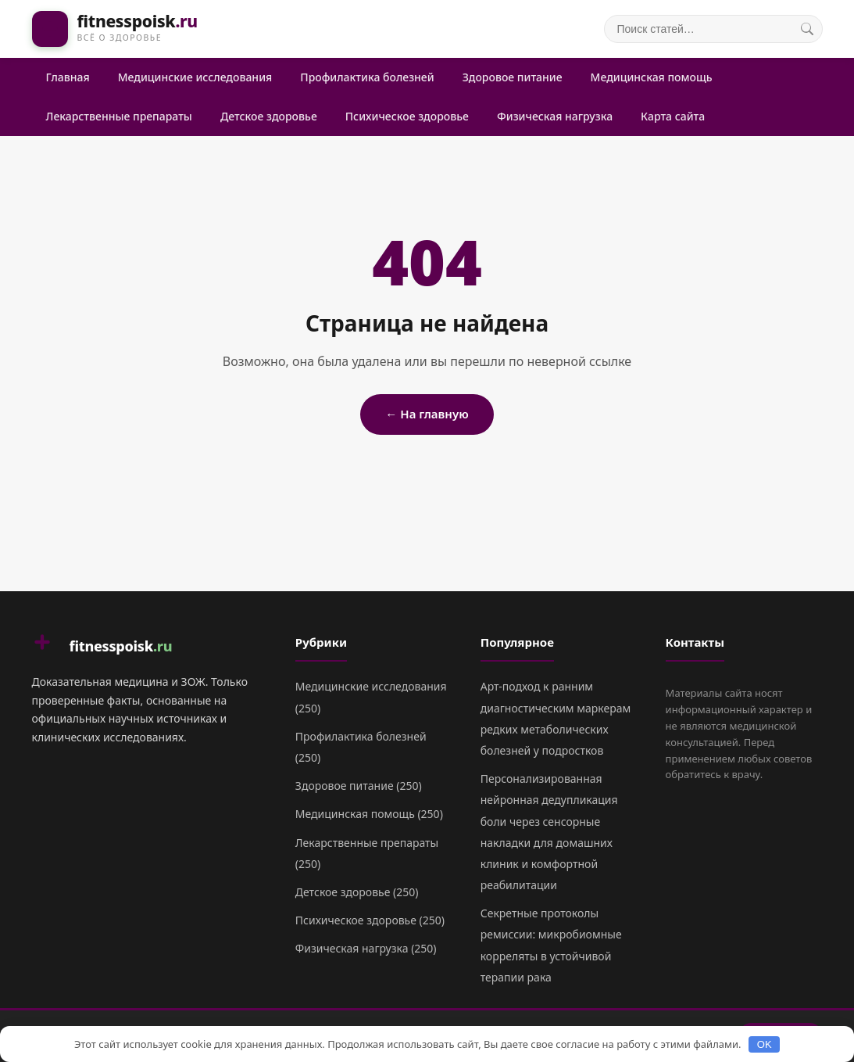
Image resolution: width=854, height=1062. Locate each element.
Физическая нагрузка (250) (366, 948)
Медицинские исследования (195, 77)
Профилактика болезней (367, 77)
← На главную (426, 414)
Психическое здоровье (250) (370, 920)
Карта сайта (673, 116)
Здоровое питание (513, 77)
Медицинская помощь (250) (369, 813)
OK (764, 1044)
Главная (68, 77)
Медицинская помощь (652, 77)
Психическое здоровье (407, 116)
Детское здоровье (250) (357, 891)
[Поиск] (807, 29)
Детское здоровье (268, 116)
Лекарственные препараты (119, 116)
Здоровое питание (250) (358, 785)
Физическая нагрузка (555, 116)
